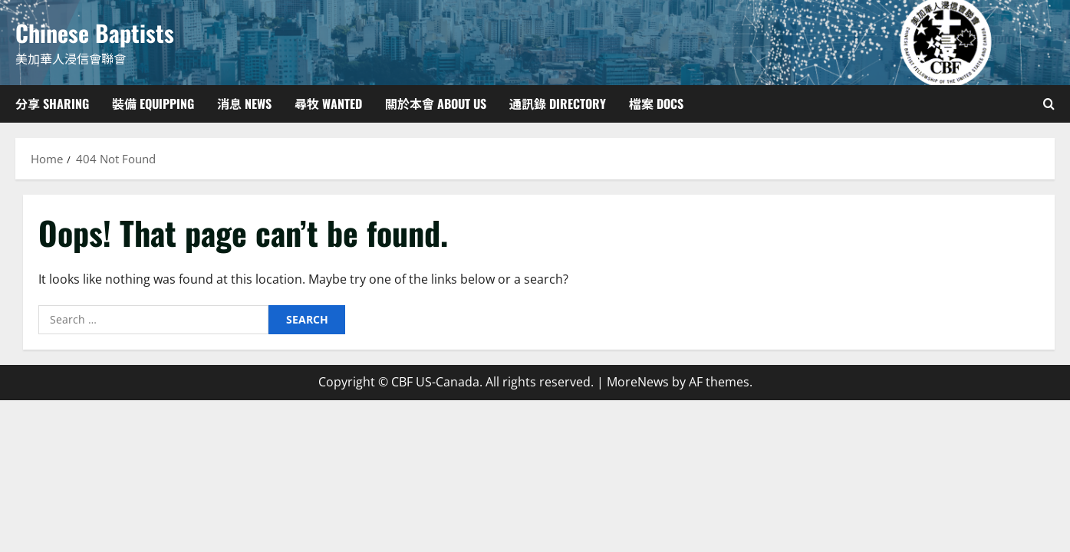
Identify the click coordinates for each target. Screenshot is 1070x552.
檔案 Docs (656, 103)
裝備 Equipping (153, 103)
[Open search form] (1049, 104)
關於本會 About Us (435, 103)
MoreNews (638, 381)
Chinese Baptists (94, 32)
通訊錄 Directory (557, 103)
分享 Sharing (52, 103)
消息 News (244, 103)
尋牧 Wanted (328, 103)
